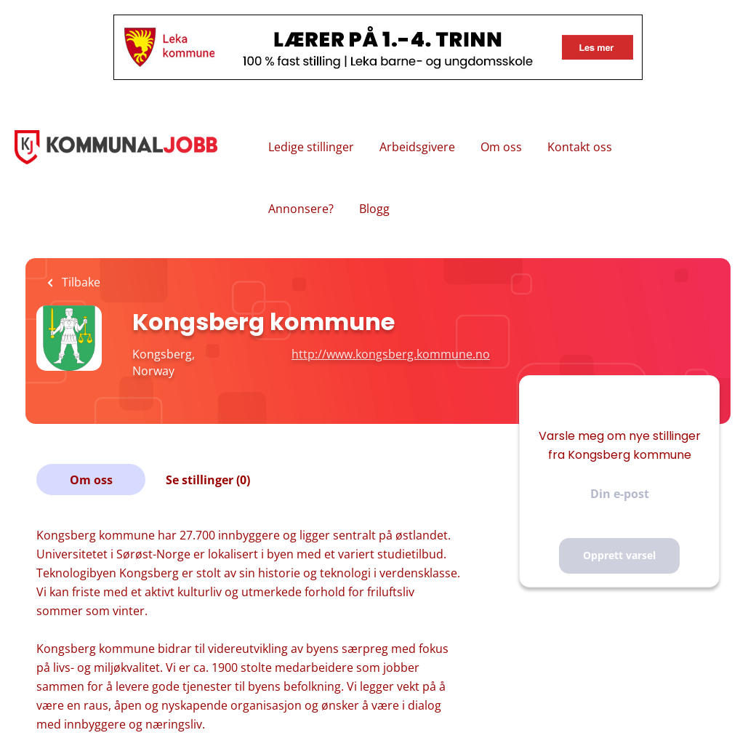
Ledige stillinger (311, 147)
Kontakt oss (579, 147)
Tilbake (79, 282)
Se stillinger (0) (208, 480)
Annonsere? (301, 208)
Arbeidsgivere (417, 147)
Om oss (501, 147)
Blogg (374, 208)
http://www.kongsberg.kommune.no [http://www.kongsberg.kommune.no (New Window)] (390, 354)
